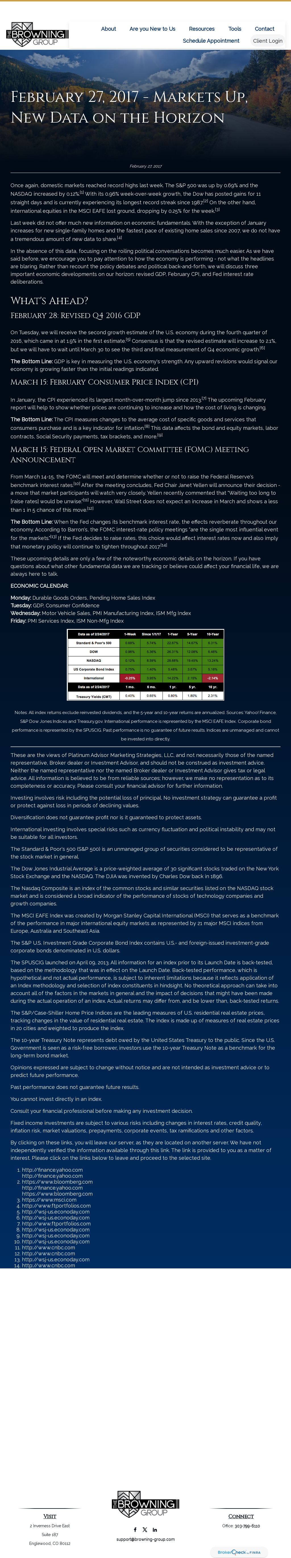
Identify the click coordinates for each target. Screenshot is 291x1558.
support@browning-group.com (146, 1539)
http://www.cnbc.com (48, 1247)
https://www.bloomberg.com (57, 1182)
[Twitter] (145, 1529)
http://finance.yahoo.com (52, 1170)
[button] (109, 11)
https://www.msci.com (49, 1200)
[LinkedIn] (155, 1529)
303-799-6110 (247, 1526)
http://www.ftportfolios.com (56, 1206)
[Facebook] (135, 1529)
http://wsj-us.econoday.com (56, 1212)
